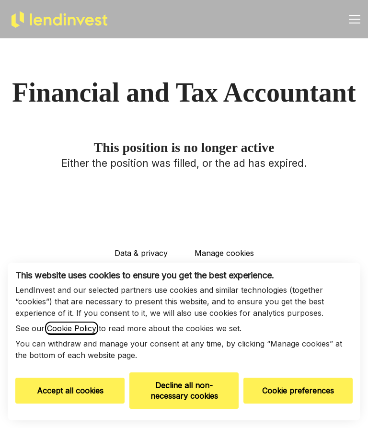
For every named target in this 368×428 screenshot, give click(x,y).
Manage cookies (224, 253)
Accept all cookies (70, 390)
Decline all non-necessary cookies (184, 391)
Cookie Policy (71, 328)
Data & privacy (141, 253)
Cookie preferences (298, 390)
